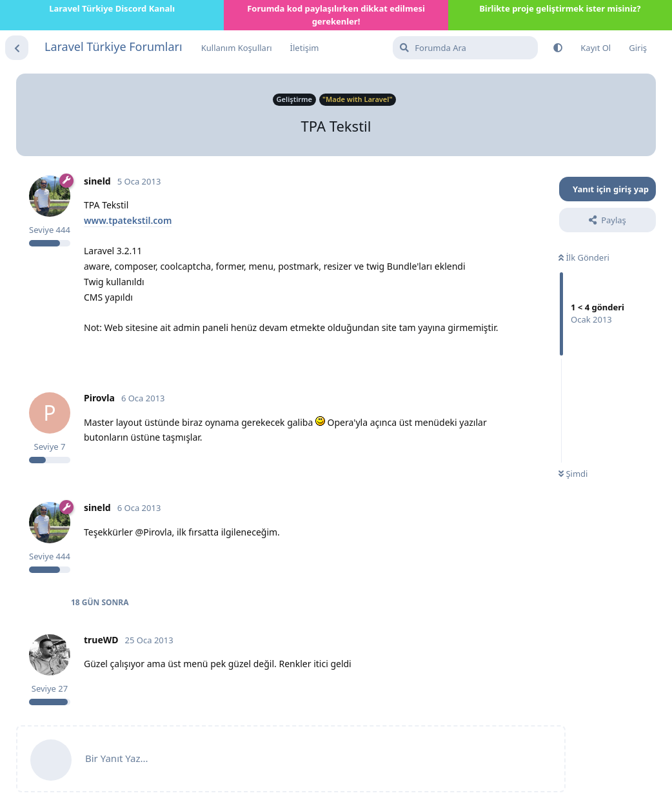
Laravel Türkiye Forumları (113, 46)
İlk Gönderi (583, 257)
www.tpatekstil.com (128, 220)
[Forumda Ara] (465, 47)
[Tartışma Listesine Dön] (16, 47)
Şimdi (573, 473)
